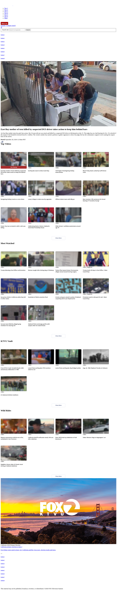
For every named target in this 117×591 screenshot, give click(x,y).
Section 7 (2, 55)
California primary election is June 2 (11, 547)
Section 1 (2, 34)
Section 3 (2, 41)
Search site (5, 30)
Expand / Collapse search (8, 25)
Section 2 (2, 38)
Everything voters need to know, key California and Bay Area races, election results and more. (28, 550)
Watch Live (4, 23)
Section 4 (2, 44)
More (6, 18)
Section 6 (2, 51)
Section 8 (2, 58)
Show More (58, 238)
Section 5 (2, 48)
